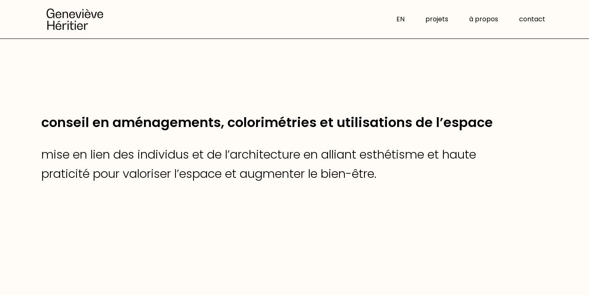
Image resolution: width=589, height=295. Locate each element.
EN (400, 20)
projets (436, 20)
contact (532, 20)
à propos (483, 20)
